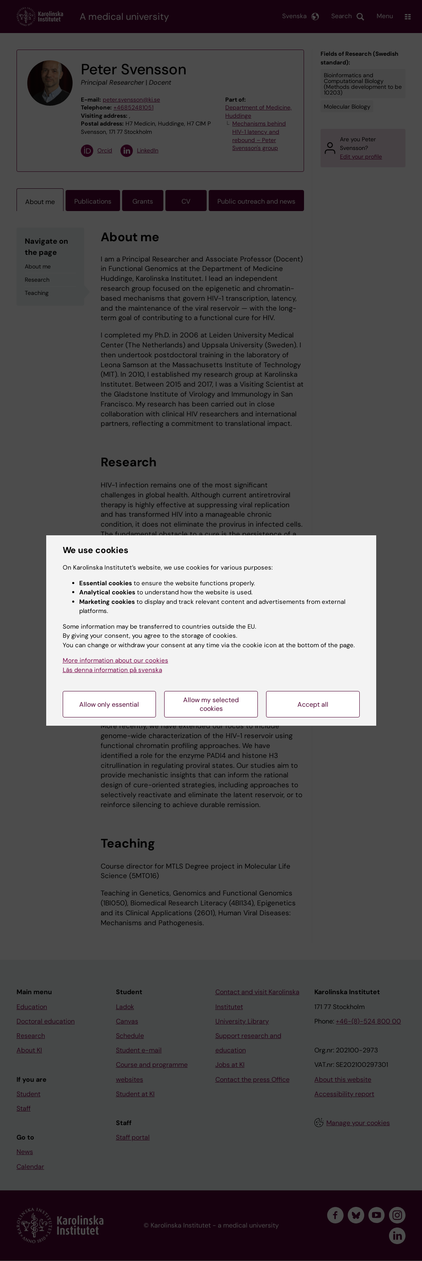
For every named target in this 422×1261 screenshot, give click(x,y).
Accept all (312, 704)
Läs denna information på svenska (112, 670)
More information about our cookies (115, 660)
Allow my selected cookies (211, 704)
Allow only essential (109, 704)
